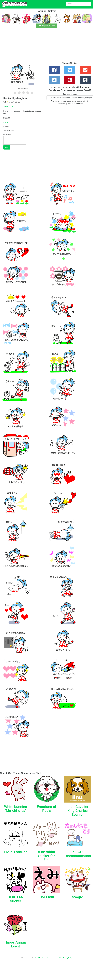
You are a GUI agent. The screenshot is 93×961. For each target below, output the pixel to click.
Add (6, 147)
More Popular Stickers (46, 26)
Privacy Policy (67, 958)
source (5, 122)
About (37, 958)
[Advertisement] (46, 46)
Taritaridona (8, 106)
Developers (42, 958)
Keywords (50, 958)
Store (61, 958)
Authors (56, 958)
